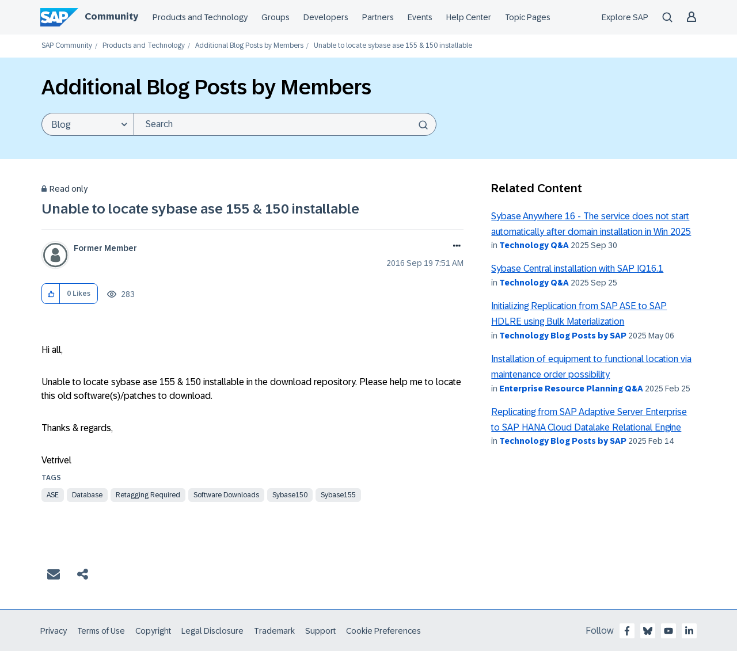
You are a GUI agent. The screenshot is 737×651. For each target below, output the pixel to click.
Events (420, 17)
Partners (378, 17)
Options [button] (455, 247)
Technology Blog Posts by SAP (562, 335)
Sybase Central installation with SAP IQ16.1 (577, 268)
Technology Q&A (534, 245)
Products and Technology (200, 17)
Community (111, 16)
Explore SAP (625, 17)
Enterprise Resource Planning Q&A (571, 388)
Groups (275, 17)
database (87, 495)
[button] (51, 294)
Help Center (468, 17)
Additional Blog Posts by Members (249, 46)
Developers (325, 17)
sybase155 (338, 495)
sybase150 (289, 495)
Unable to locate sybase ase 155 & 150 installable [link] (393, 46)
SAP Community (66, 46)
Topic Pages (527, 17)
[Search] (285, 124)
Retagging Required (148, 495)
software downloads (226, 495)
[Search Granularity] (87, 124)
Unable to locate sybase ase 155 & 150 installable (200, 208)
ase (53, 495)
